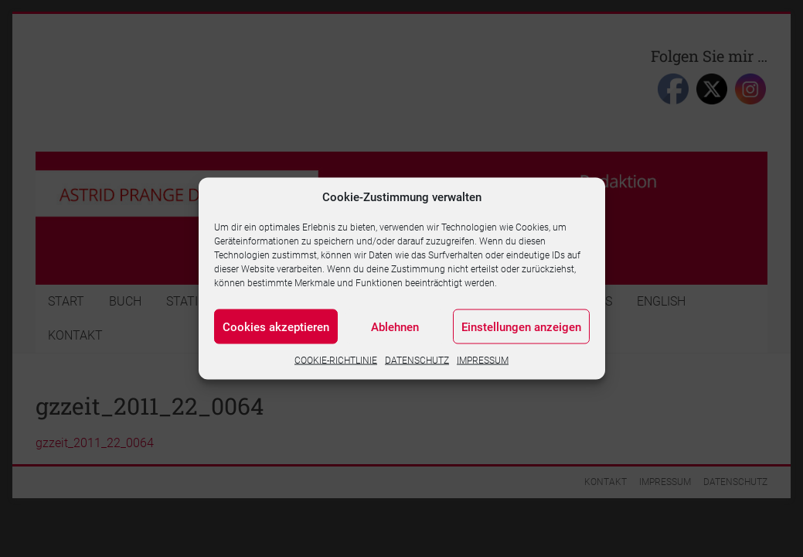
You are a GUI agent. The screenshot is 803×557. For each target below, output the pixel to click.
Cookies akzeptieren (276, 326)
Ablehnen (395, 326)
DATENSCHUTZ (417, 360)
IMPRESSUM (483, 360)
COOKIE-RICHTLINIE (335, 360)
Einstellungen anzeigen (521, 326)
